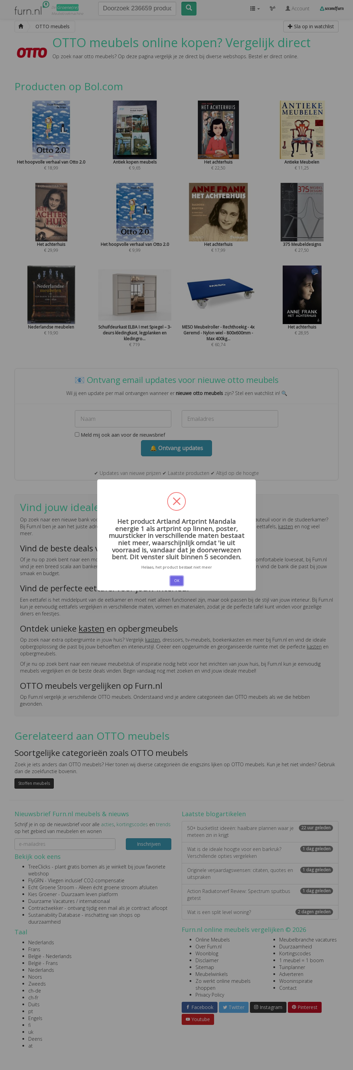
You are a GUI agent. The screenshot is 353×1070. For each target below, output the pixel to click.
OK (176, 580)
